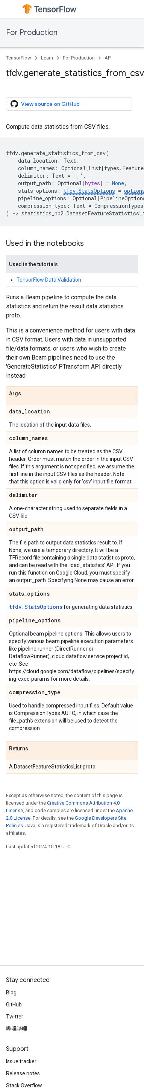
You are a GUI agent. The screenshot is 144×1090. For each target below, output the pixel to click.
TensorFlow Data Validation (49, 280)
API (108, 58)
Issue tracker (21, 1061)
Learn (47, 58)
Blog (11, 992)
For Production (32, 32)
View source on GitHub (45, 104)
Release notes (23, 1073)
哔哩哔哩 (16, 1029)
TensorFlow (18, 58)
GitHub (14, 1005)
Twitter (14, 1017)
